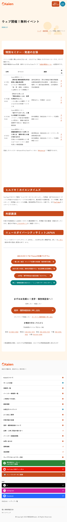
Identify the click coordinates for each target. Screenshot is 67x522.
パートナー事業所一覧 (10, 393)
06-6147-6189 (37, 334)
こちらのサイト (22, 223)
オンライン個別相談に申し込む (42, 317)
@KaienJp (41, 150)
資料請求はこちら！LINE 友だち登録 (13, 463)
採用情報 (6, 446)
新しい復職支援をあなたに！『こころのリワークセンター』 (33, 283)
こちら (60, 240)
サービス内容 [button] (7, 383)
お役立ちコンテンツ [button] (10, 409)
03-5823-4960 (13, 332)
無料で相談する (55, 3)
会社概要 (6, 452)
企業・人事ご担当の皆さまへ (13, 431)
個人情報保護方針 (8, 509)
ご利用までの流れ (9, 399)
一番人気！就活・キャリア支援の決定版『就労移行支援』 (32, 262)
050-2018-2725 (45, 332)
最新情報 (45, 31)
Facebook (10, 496)
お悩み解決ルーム (46, 64)
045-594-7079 (30, 332)
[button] (62, 3)
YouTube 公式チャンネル (15, 469)
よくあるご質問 (8, 415)
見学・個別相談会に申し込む (27, 310)
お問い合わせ (7, 441)
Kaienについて (8, 377)
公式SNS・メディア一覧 (10, 501)
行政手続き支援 (8, 420)
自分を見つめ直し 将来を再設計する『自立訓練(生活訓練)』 (32, 269)
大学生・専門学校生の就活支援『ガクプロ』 (32, 276)
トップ (39, 31)
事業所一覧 (7, 388)
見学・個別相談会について (12, 425)
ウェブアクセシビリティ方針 (13, 457)
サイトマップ (6, 512)
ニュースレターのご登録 (15, 474)
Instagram (10, 491)
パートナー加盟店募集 (10, 436)
